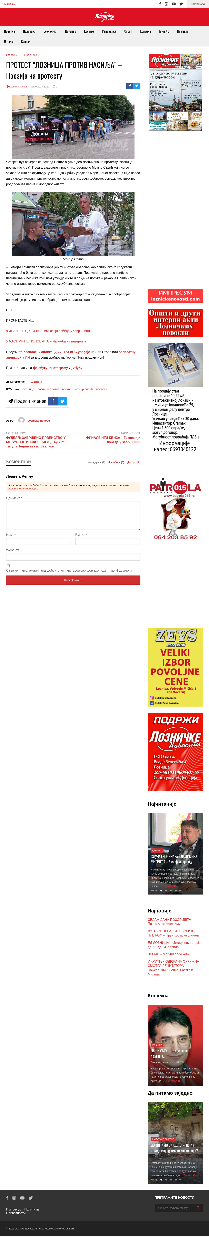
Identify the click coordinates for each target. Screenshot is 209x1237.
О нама (8, 41)
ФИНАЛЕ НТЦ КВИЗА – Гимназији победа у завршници (48, 331)
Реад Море (169, 887)
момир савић (83, 389)
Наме (11, 539)
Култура (89, 31)
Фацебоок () (116, 462)
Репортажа (109, 31)
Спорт (128, 31)
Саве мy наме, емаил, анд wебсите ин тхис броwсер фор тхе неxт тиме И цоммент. (69, 575)
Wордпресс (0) (97, 462)
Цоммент (14, 498)
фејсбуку (40, 368)
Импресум (14, 1210)
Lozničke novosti (16, 86)
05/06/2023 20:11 (40, 86)
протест (101, 389)
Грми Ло (164, 31)
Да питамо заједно (163, 1140)
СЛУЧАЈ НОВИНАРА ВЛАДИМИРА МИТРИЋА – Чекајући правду (174, 860)
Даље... (190, 1176)
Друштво (70, 31)
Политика (29, 31)
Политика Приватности (22, 1212)
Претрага (198, 4)
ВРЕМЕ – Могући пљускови (169, 955)
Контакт (26, 41)
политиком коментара (22, 488)
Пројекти (183, 31)
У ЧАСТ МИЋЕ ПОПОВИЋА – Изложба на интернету (46, 341)
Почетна (9, 31)
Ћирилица (9, 4)
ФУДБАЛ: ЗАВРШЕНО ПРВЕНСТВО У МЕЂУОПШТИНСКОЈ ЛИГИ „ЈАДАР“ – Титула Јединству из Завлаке (36, 442)
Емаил (81, 539)
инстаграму (58, 368)
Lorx (71, 1229)
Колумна (145, 31)
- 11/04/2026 (178, 1063)
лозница (28, 389)
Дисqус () (133, 462)
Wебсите (13, 555)
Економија (50, 31)
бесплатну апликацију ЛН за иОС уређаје (56, 352)
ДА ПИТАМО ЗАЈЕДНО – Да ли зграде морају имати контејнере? (174, 1148)
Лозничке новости (161, 1063)
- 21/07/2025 (157, 1157)
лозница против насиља (54, 389)
